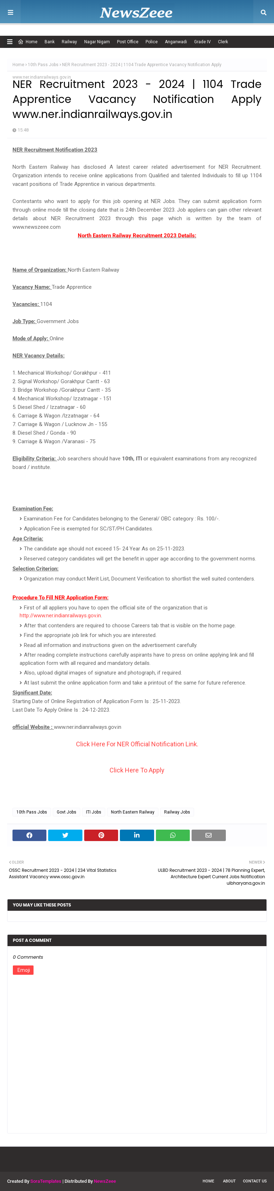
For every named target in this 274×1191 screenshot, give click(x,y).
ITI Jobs (93, 812)
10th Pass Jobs (43, 64)
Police (152, 41)
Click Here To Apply (137, 770)
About (229, 1181)
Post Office (127, 41)
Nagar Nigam (97, 41)
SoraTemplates (45, 1181)
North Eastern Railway (132, 812)
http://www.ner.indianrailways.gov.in (60, 615)
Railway (69, 41)
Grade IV (202, 41)
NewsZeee (105, 1181)
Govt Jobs (66, 812)
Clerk (223, 41)
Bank (50, 41)
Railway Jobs (177, 812)
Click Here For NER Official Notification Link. (137, 744)
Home (27, 42)
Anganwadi (176, 41)
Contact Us (255, 1181)
